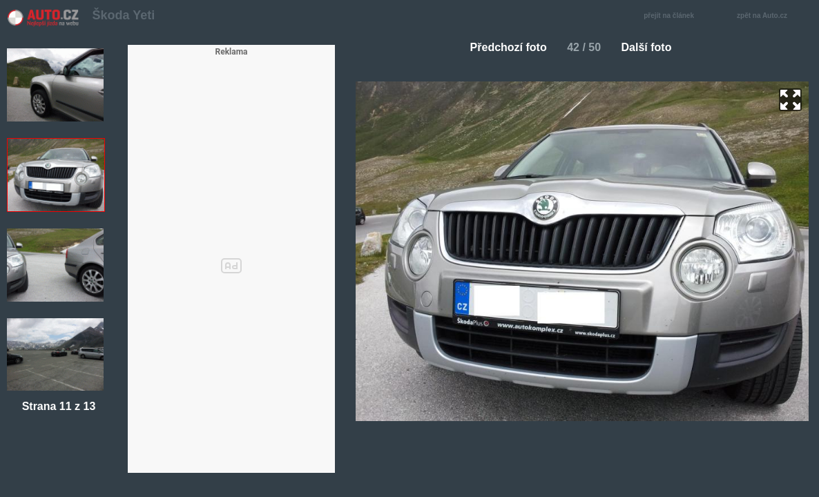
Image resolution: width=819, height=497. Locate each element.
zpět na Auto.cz (769, 16)
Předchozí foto (503, 47)
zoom (790, 99)
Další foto (652, 47)
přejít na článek (673, 16)
